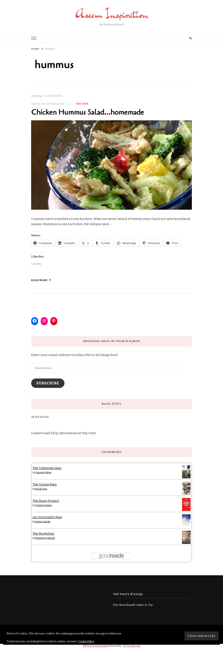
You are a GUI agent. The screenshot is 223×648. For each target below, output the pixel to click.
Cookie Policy (86, 641)
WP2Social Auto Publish (95, 646)
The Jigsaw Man (44, 484)
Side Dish (82, 104)
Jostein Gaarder (43, 521)
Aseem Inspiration (111, 14)
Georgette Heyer (43, 472)
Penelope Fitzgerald (45, 538)
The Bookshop (43, 534)
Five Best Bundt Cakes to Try (133, 605)
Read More (41, 280)
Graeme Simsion (43, 505)
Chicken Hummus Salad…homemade (87, 112)
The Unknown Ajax (46, 468)
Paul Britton (41, 489)
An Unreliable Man (47, 517)
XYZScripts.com (131, 646)
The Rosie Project (45, 501)
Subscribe (47, 383)
